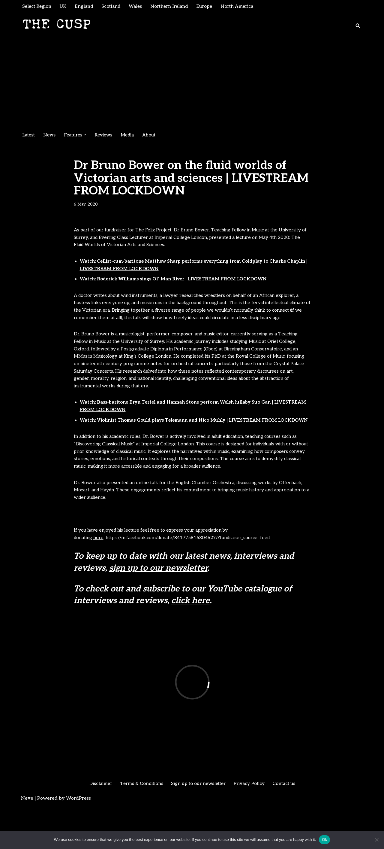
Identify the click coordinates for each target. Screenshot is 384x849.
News (51, 136)
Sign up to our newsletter (198, 826)
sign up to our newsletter (158, 610)
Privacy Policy (251, 826)
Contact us (287, 826)
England (86, 6)
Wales (140, 6)
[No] (377, 840)
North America (244, 6)
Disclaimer (97, 826)
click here (190, 643)
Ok (324, 839)
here (100, 579)
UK (65, 6)
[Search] (358, 26)
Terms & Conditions (139, 826)
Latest (29, 136)
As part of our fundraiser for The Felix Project (125, 232)
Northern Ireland (174, 6)
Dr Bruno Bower (196, 232)
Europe (210, 6)
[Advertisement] (192, 84)
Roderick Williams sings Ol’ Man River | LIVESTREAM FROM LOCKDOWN (188, 285)
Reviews (107, 136)
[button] (88, 135)
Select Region (37, 6)
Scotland (114, 6)
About (155, 136)
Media (132, 136)
